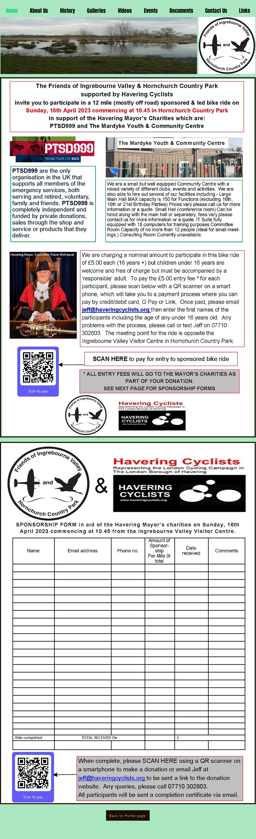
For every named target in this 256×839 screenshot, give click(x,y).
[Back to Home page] (128, 815)
